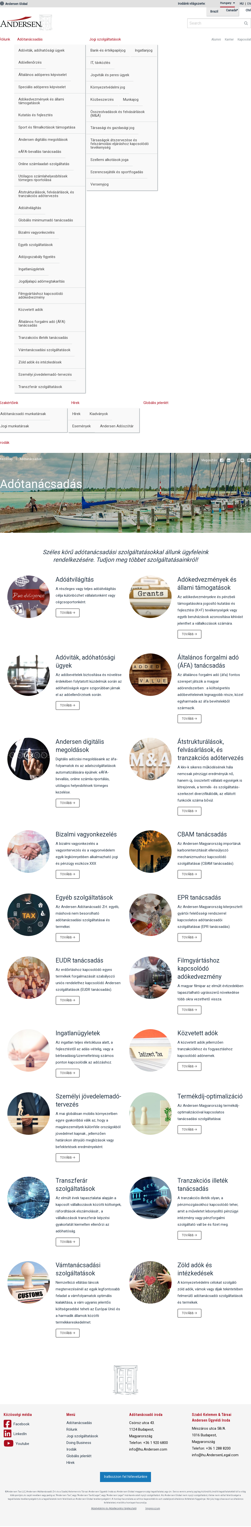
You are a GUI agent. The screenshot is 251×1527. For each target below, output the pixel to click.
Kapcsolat (244, 39)
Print (249, 460)
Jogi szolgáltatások (105, 39)
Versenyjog (99, 184)
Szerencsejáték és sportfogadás (116, 172)
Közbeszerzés (102, 99)
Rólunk (71, 1430)
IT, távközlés (100, 62)
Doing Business (78, 1443)
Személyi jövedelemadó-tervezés (45, 374)
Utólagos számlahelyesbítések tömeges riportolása (42, 178)
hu (242, 3)
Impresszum (152, 1509)
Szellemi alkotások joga (109, 160)
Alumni (216, 39)
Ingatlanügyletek (31, 269)
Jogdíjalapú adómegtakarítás (41, 281)
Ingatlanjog (143, 50)
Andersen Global (13, 4)
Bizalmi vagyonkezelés (36, 232)
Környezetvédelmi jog (107, 87)
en (249, 3)
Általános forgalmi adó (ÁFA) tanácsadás (41, 323)
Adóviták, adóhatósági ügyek (41, 50)
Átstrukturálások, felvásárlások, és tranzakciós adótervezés (46, 194)
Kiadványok (99, 414)
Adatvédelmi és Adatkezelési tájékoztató (114, 1509)
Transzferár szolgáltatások (40, 387)
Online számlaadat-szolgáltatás (43, 164)
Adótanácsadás (30, 39)
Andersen (73, 20)
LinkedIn (228, 460)
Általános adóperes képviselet (42, 74)
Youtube (235, 460)
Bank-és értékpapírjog (108, 50)
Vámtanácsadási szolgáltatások (44, 350)
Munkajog (130, 99)
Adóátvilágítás (29, 208)
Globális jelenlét (155, 403)
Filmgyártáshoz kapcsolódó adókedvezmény (40, 295)
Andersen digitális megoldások (43, 139)
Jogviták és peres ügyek (109, 75)
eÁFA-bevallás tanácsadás (39, 151)
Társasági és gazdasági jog (112, 128)
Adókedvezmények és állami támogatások (41, 101)
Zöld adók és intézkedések (40, 362)
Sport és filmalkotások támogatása (46, 127)
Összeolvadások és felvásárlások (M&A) (117, 114)
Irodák (71, 1450)
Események (81, 426)
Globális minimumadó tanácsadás (45, 220)
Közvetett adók (30, 309)
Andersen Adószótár (117, 426)
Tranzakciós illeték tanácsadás (43, 337)
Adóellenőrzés (30, 62)
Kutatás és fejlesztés (35, 115)
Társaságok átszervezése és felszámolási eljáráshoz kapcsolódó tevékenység (119, 144)
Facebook (222, 460)
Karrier (229, 39)
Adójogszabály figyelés (36, 257)
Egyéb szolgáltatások (35, 245)
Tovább (67, 613)
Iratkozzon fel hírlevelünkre (125, 1477)
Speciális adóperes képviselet (42, 87)
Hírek (75, 403)
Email (242, 460)
